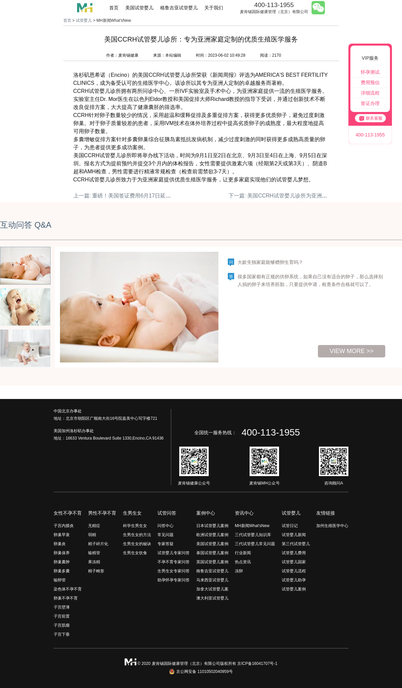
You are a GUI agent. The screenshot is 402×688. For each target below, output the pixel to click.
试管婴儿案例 (294, 589)
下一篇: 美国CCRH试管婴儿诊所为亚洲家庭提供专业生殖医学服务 (307, 195)
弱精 (92, 534)
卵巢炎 (60, 543)
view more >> (352, 351)
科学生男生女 (135, 525)
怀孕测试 (370, 72)
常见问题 (165, 534)
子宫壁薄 (62, 607)
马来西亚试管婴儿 (212, 580)
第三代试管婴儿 (296, 543)
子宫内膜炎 (64, 525)
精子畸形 (96, 571)
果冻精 (94, 562)
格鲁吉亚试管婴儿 (179, 7)
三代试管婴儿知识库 (253, 534)
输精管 (94, 553)
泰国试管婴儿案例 (212, 553)
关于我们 (213, 7)
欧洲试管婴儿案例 (212, 534)
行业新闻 (243, 553)
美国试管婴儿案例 (212, 543)
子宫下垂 (62, 634)
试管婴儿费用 (294, 553)
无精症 (94, 525)
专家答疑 (165, 543)
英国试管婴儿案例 (212, 562)
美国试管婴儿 (139, 7)
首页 (114, 7)
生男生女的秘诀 (137, 543)
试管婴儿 (84, 20)
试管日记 (290, 525)
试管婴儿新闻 (294, 534)
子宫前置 (62, 616)
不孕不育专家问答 (173, 562)
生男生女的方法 (137, 534)
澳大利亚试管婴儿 (212, 598)
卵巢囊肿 (62, 562)
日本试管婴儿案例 (212, 525)
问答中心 (165, 525)
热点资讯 (243, 562)
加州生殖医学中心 (332, 525)
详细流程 (370, 93)
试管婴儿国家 (294, 562)
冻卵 (239, 571)
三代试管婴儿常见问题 (255, 543)
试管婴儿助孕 (294, 580)
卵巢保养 (62, 553)
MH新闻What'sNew (252, 525)
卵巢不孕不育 (66, 598)
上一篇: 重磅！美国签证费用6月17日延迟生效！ (130, 195)
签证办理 (370, 103)
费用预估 (370, 82)
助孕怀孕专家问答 (173, 580)
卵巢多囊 (62, 571)
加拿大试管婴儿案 (212, 589)
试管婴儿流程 (294, 571)
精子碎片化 (98, 543)
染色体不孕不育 (68, 589)
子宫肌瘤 (62, 625)
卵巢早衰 (62, 534)
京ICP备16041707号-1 (257, 663)
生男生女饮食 (135, 553)
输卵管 (60, 580)
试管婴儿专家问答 (173, 553)
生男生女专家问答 (173, 571)
